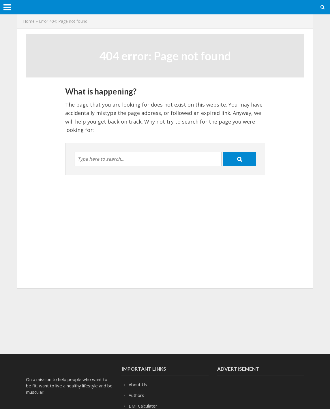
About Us (138, 384)
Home (29, 21)
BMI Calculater (143, 406)
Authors (136, 395)
